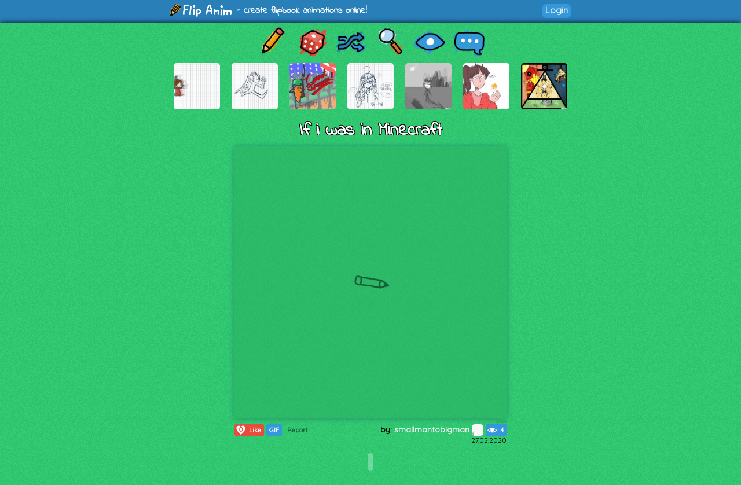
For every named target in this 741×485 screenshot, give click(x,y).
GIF (274, 430)
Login (556, 10)
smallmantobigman (438, 429)
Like (248, 430)
